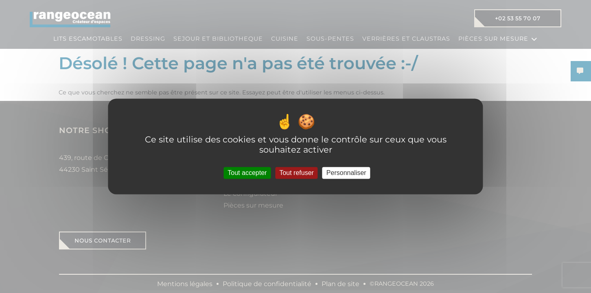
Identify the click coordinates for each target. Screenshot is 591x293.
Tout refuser (296, 172)
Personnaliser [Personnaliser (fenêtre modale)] (346, 172)
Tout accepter (247, 172)
